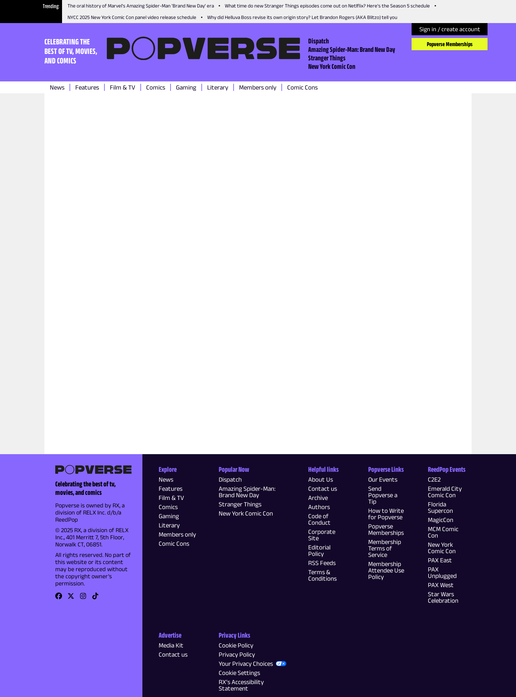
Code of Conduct (319, 519)
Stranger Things (326, 58)
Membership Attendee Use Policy (386, 570)
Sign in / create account (449, 29)
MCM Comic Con (443, 532)
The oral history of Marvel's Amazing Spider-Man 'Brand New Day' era (140, 5)
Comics (155, 87)
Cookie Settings (239, 673)
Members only (257, 87)
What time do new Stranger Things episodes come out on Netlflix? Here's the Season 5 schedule (327, 5)
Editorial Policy (319, 550)
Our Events (382, 479)
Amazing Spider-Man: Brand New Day (351, 49)
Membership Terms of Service (384, 548)
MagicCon (440, 520)
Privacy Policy (237, 654)
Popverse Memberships (450, 44)
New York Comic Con (331, 66)
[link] (58, 598)
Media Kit (171, 645)
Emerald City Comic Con (445, 491)
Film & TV (122, 87)
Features (87, 87)
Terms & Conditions (322, 575)
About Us (320, 479)
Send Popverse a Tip (382, 495)
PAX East (440, 560)
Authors (319, 507)
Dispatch (318, 41)
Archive (318, 498)
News (57, 87)
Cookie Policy (236, 645)
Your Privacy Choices (246, 663)
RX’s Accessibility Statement (241, 685)
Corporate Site (321, 534)
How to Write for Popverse (386, 513)
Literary (217, 87)
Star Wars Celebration (443, 597)
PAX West (441, 585)
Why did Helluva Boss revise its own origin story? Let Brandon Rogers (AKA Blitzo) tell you (302, 17)
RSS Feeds (322, 563)
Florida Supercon (440, 507)
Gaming (186, 87)
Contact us (322, 488)
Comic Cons (302, 87)
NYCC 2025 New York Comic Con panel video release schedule (131, 17)
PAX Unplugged (442, 572)
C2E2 (434, 479)
